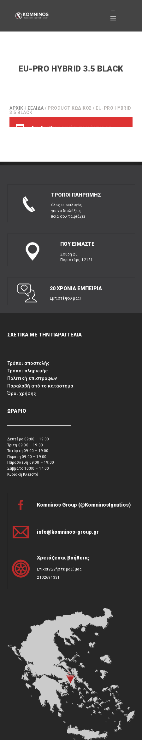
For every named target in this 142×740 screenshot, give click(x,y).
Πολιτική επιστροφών (32, 365)
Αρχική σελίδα (26, 108)
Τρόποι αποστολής (28, 350)
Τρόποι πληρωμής (27, 358)
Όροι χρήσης (21, 380)
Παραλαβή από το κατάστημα (40, 373)
